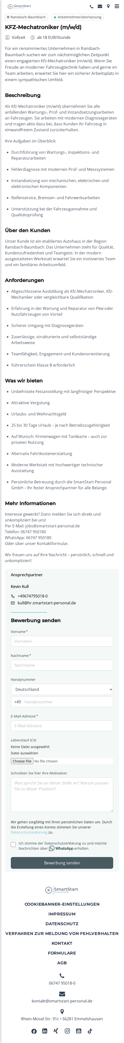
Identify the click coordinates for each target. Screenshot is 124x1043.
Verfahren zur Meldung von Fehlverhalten (61, 933)
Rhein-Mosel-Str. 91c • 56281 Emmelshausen (62, 1015)
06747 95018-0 (62, 979)
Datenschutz (62, 924)
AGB (62, 963)
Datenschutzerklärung (29, 832)
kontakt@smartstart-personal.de (62, 997)
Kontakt (62, 943)
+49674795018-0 (33, 596)
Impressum (61, 914)
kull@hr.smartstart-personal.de (47, 603)
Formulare (62, 953)
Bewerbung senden (62, 863)
